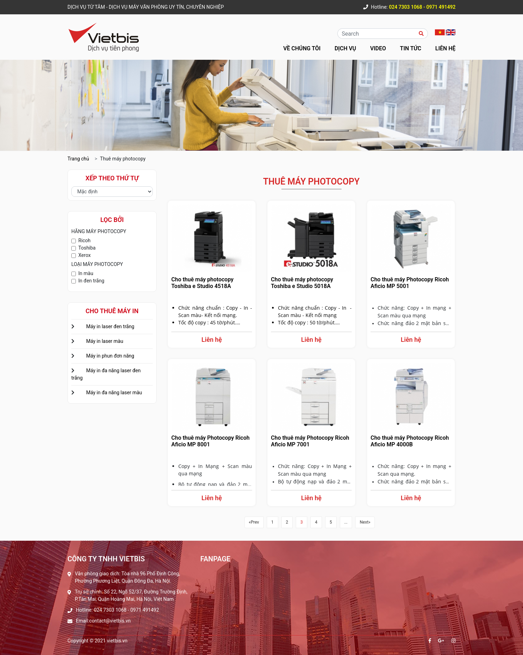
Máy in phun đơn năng (110, 356)
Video (378, 48)
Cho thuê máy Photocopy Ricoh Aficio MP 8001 (210, 441)
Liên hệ (445, 48)
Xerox (84, 255)
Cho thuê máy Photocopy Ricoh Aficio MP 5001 (410, 282)
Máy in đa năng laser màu (114, 392)
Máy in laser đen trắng (110, 326)
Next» (365, 522)
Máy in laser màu (104, 341)
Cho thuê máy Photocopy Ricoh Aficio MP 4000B (410, 441)
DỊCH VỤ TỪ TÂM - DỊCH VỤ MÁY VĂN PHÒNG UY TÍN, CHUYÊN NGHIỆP (145, 7)
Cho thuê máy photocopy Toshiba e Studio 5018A (302, 282)
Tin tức (410, 48)
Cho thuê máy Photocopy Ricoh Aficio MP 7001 (310, 441)
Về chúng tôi (302, 48)
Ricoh (84, 240)
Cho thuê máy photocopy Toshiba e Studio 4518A (202, 282)
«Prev (254, 522)
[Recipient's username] (377, 33)
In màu (85, 273)
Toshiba (86, 248)
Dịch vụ (345, 48)
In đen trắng (91, 280)
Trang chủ (78, 158)
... (346, 522)
